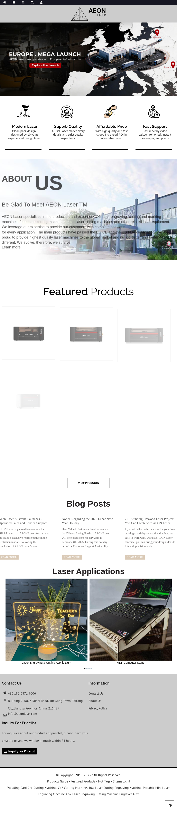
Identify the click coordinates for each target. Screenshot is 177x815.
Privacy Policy (97, 708)
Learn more (11, 251)
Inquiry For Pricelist (21, 751)
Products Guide (57, 781)
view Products (88, 483)
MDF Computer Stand (131, 621)
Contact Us (95, 693)
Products (88, 291)
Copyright (66, 775)
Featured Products (83, 781)
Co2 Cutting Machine (72, 788)
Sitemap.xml (121, 781)
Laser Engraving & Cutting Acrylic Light (47, 621)
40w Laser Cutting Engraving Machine (114, 788)
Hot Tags (104, 781)
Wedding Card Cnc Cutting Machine (31, 788)
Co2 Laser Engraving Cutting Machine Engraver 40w (102, 794)
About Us (94, 701)
